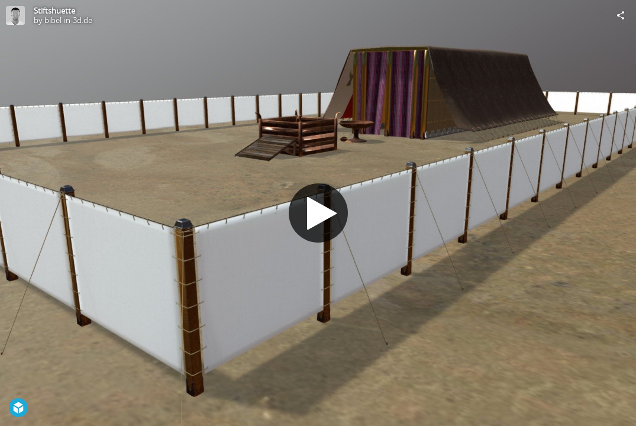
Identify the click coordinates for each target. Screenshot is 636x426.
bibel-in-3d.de (68, 20)
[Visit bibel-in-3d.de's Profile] (15, 15)
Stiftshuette (54, 10)
